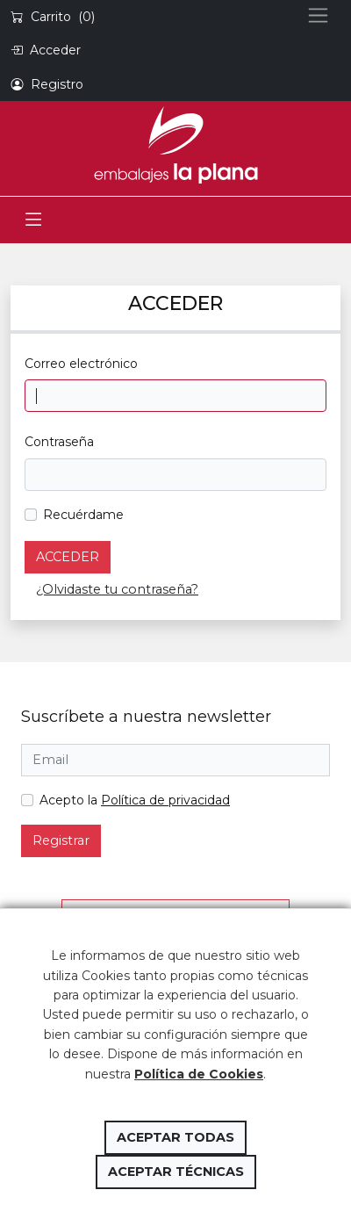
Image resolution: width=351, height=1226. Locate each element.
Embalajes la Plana (175, 145)
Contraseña (59, 442)
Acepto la (134, 800)
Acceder (67, 557)
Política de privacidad (165, 800)
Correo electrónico (81, 363)
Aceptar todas (175, 1137)
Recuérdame (83, 515)
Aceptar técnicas (176, 1171)
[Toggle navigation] (33, 220)
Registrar (61, 840)
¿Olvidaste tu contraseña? (117, 589)
